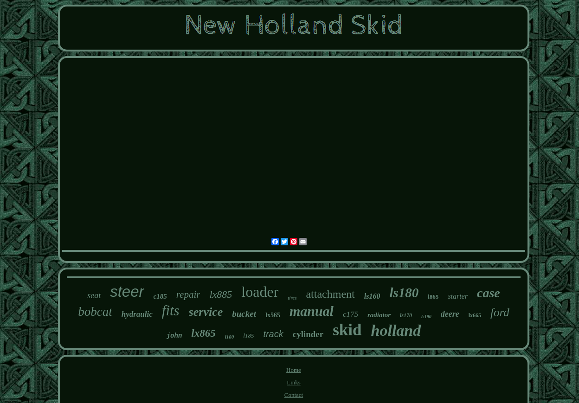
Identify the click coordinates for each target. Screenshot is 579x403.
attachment (330, 294)
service (206, 312)
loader (259, 291)
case (488, 293)
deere (450, 314)
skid (347, 330)
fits (171, 310)
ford (499, 312)
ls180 (403, 292)
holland (396, 330)
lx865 (203, 333)
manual (312, 311)
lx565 (272, 315)
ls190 (426, 316)
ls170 (406, 315)
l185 (248, 335)
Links (294, 382)
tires (292, 298)
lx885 (220, 294)
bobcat (95, 312)
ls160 (372, 296)
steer (127, 291)
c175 (350, 314)
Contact (293, 394)
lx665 (475, 315)
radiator (379, 315)
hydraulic (137, 314)
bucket (244, 314)
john (174, 335)
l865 (433, 296)
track (273, 334)
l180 (229, 336)
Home (293, 369)
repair (188, 294)
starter (458, 296)
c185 (160, 296)
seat (94, 295)
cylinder (308, 334)
